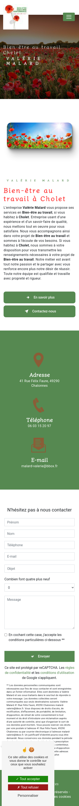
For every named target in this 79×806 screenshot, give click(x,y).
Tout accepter (28, 779)
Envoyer (44, 650)
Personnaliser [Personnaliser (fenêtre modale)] (28, 795)
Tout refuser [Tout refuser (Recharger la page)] (28, 787)
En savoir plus (39, 297)
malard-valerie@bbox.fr (39, 460)
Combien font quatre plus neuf (27, 573)
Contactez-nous (39, 311)
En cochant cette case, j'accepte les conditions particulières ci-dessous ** (36, 631)
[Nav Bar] (69, 17)
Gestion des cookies (55, 797)
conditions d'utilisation (57, 667)
